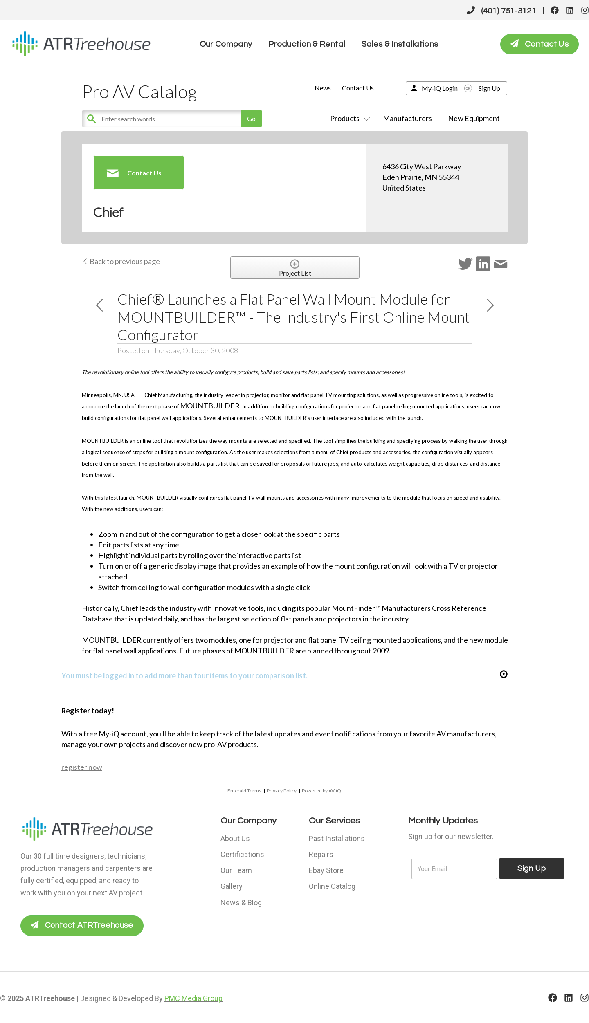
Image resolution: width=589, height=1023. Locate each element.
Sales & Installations (400, 44)
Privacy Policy (282, 790)
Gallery (231, 884)
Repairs (321, 853)
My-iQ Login (440, 88)
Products (348, 118)
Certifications (242, 853)
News (323, 88)
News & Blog (241, 900)
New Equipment (474, 118)
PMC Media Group (193, 998)
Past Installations (337, 838)
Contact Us (358, 88)
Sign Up (489, 88)
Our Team (236, 869)
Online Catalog (332, 884)
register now (81, 767)
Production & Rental (306, 44)
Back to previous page (121, 261)
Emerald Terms (244, 790)
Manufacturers (407, 118)
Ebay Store (326, 869)
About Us (235, 838)
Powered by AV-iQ (321, 790)
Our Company (226, 44)
